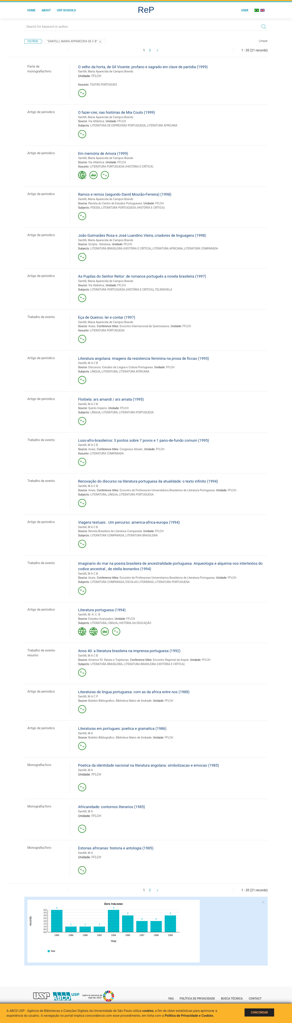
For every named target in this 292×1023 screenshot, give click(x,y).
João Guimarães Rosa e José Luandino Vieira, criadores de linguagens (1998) (142, 235)
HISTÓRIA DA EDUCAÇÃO (135, 623)
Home (31, 10)
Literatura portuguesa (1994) (102, 610)
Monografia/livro (39, 765)
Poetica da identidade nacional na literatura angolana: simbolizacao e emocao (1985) (148, 765)
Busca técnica (232, 998)
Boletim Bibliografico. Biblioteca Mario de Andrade (119, 700)
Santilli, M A (85, 733)
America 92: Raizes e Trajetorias (108, 659)
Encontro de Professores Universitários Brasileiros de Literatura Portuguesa (167, 490)
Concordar (259, 1012)
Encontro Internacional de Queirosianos (144, 326)
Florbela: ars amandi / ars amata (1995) (111, 399)
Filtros (33, 41)
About (46, 10)
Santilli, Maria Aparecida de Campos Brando (105, 71)
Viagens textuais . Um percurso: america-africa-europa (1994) (129, 522)
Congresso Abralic (131, 449)
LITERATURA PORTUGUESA (107, 330)
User (244, 10)
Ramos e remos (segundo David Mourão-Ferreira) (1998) (124, 194)
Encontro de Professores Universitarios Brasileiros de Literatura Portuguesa (167, 577)
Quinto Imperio (97, 408)
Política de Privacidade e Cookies (189, 1016)
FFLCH (96, 76)
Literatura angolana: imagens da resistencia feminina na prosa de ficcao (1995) (143, 358)
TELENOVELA (163, 289)
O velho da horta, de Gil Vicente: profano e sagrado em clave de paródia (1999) (143, 67)
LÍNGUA (95, 371)
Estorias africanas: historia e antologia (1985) (115, 848)
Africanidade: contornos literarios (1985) (111, 807)
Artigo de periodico (41, 112)
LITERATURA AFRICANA (162, 125)
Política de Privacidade (197, 998)
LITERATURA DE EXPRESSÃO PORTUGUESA (118, 125)
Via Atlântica (96, 121)
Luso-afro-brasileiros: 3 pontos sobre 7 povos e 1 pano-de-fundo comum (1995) (143, 440)
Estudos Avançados (100, 618)
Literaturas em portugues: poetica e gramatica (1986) (122, 728)
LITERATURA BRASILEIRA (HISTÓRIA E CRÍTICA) (120, 248)
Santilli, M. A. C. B (89, 614)
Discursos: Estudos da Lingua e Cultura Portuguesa (120, 367)
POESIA (95, 207)
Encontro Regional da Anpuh (171, 659)
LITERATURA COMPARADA (201, 248)
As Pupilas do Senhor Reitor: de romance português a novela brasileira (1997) (142, 276)
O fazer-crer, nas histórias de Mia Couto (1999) (116, 112)
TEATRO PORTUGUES (103, 84)
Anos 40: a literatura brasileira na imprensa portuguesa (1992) (129, 651)
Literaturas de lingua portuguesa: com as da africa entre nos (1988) (133, 692)
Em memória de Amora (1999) (103, 153)
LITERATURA (110, 371)
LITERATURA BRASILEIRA (142, 535)
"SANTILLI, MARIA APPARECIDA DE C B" (74, 42)
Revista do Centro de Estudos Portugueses (115, 203)
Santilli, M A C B (88, 363)
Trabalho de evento (41, 317)
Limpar (263, 40)
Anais (91, 326)
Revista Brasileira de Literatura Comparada (115, 531)
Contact (255, 998)
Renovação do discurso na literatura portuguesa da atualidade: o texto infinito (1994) (148, 481)
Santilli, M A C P (88, 696)
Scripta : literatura (99, 244)
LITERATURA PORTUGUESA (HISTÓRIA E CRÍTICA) (121, 166)
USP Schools (66, 10)
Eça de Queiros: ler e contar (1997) (106, 317)
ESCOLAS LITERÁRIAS (140, 582)
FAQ (171, 998)
